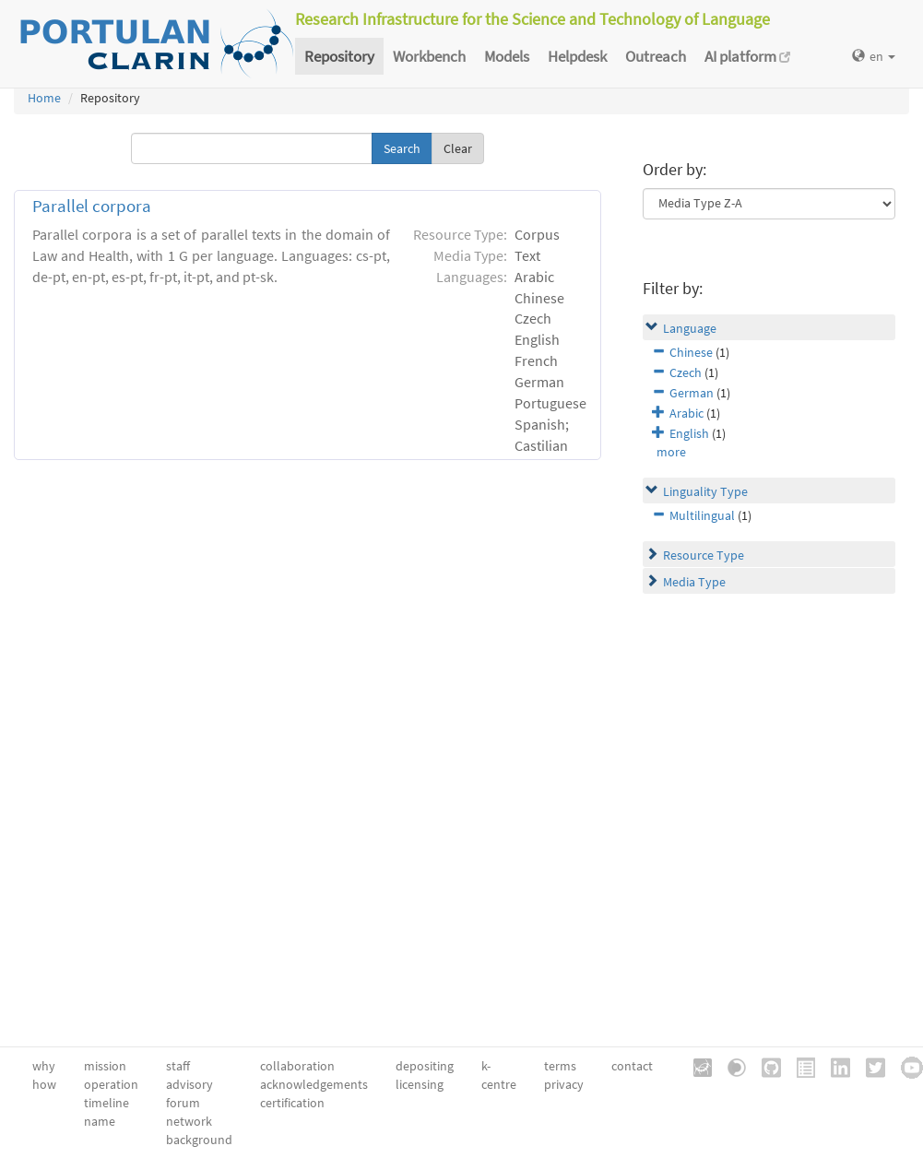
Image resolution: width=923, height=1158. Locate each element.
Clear (458, 148)
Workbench (429, 56)
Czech (685, 372)
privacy (564, 1084)
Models (506, 56)
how (44, 1084)
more (671, 451)
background (199, 1139)
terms (560, 1066)
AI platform (747, 56)
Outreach (655, 56)
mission (105, 1066)
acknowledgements (314, 1084)
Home (44, 97)
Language (689, 328)
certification (292, 1102)
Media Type (694, 581)
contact (632, 1066)
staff (178, 1066)
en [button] (873, 56)
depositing (425, 1066)
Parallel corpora (91, 206)
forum (183, 1102)
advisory (189, 1084)
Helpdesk (577, 56)
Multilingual (702, 515)
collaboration (297, 1066)
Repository (339, 56)
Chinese (691, 352)
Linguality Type (705, 491)
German (691, 392)
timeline (106, 1102)
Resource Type (703, 555)
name (99, 1121)
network (189, 1121)
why (43, 1066)
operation (111, 1084)
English (689, 433)
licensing (420, 1084)
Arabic (686, 413)
